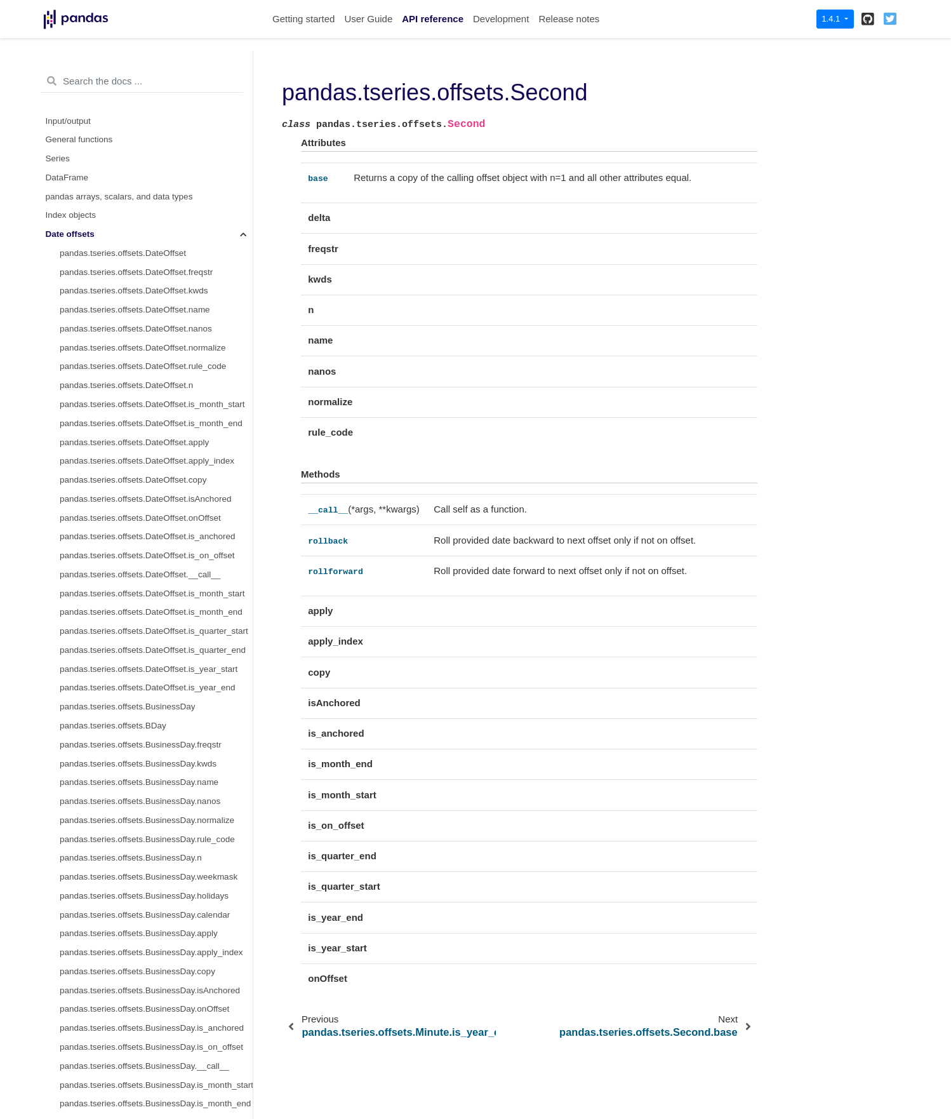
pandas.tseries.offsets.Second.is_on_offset (141, 483)
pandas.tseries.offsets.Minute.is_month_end (143, 67)
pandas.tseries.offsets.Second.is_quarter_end (147, 615)
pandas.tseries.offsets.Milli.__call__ (127, 937)
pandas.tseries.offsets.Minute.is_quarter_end (145, 105)
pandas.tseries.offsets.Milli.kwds (121, 729)
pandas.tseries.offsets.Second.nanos (130, 332)
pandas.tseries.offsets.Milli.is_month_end (138, 1012)
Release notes (568, 18)
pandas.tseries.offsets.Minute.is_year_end (140, 142)
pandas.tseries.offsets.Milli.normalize (129, 786)
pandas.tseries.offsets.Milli (110, 672)
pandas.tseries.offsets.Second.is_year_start (143, 634)
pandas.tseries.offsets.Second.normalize (137, 351)
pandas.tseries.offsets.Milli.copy (120, 842)
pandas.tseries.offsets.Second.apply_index (141, 540)
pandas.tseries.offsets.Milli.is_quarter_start (141, 1031)
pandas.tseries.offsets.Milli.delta (120, 691)
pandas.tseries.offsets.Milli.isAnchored (132, 861)
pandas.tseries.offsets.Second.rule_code (137, 370)
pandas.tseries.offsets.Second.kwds (128, 294)
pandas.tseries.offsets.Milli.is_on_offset (134, 918)
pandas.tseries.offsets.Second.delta (128, 256)
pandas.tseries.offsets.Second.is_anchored (141, 464)
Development (501, 18)
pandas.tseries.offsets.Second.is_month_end (145, 577)
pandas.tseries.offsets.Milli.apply (121, 955)
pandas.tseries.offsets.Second (121, 161)
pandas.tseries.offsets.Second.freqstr (130, 275)
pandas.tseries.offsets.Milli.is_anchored (134, 899)
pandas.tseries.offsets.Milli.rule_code (130, 804)
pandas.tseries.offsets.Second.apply (128, 521)
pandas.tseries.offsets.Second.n (121, 388)
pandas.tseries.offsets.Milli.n (113, 823)
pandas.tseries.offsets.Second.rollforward (152, 237)
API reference (432, 18)
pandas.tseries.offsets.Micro (113, 1107)
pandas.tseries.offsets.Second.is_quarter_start (148, 596)
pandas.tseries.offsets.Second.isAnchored (140, 426)
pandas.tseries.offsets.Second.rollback (147, 219)
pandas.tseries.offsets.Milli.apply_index (134, 974)
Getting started (303, 18)
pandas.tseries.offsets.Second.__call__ (148, 199)
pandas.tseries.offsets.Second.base (142, 180)
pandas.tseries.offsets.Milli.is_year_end (134, 1088)
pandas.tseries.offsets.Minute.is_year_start (141, 124)
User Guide (368, 18)
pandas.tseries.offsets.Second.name (129, 313)
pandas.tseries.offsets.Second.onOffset (134, 445)
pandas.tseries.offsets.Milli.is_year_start (135, 1069)
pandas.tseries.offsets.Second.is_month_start (146, 558)
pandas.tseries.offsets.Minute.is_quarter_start (146, 86)
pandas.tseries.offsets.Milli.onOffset (127, 880)
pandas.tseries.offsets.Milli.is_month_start (139, 993)
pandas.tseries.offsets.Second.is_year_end (141, 653)
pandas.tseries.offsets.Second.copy (127, 407)
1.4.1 (831, 18)
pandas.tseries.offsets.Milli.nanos (123, 767)
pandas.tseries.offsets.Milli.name (122, 748)
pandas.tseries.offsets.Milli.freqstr (123, 709)
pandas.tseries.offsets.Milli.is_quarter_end (140, 1050)
